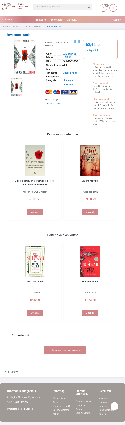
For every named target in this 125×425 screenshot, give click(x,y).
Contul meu (81, 405)
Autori (79, 409)
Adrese (102, 414)
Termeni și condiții (62, 406)
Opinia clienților (52, 99)
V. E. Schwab (69, 53)
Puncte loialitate (107, 410)
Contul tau (105, 391)
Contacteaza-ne (84, 401)
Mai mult (71, 19)
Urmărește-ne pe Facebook (20, 409)
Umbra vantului (90, 180)
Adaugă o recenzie (54, 103)
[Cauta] (62, 7)
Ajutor (56, 402)
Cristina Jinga (70, 72)
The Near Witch (90, 281)
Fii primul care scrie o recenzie (65, 350)
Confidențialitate (61, 410)
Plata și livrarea (60, 398)
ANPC (56, 414)
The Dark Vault (35, 281)
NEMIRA (67, 57)
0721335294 (21, 402)
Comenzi (103, 406)
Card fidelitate (83, 413)
